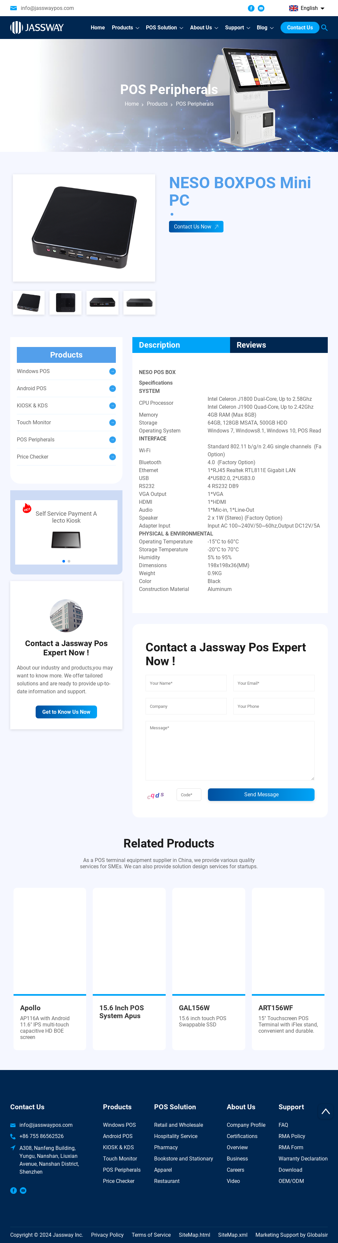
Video (233, 1181)
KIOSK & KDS (118, 1147)
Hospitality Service (175, 1136)
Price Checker (118, 1181)
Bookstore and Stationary (183, 1159)
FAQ (283, 1125)
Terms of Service (151, 1235)
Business (237, 1159)
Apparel (163, 1170)
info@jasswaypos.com (47, 8)
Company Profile (246, 1125)
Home (132, 104)
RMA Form (291, 1147)
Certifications (242, 1136)
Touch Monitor (120, 1159)
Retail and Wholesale (178, 1125)
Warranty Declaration (303, 1159)
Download (290, 1170)
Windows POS (119, 1125)
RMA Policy (292, 1136)
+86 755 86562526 (41, 1136)
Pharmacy (166, 1147)
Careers (235, 1170)
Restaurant (167, 1181)
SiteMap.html (194, 1235)
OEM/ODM (291, 1181)
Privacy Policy (107, 1235)
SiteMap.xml (233, 1235)
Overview (237, 1147)
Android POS (118, 1136)
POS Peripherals (122, 1170)
